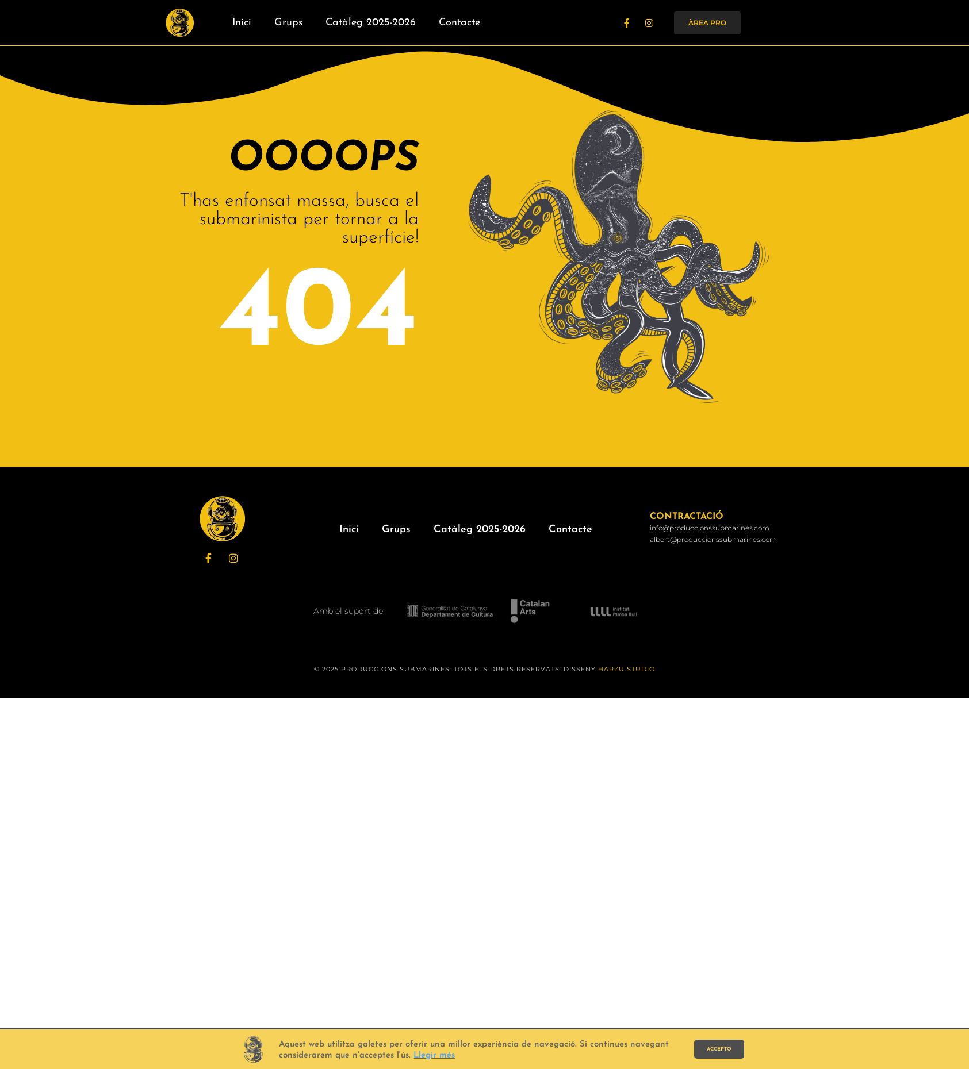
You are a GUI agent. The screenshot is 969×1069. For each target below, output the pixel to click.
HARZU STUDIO (626, 669)
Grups (288, 22)
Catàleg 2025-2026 (370, 22)
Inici (241, 22)
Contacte (459, 22)
